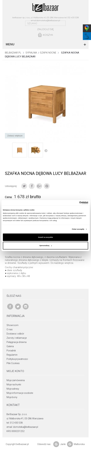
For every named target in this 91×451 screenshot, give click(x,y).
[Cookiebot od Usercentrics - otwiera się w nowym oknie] (74, 203)
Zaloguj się (45, 29)
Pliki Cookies (13, 363)
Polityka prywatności (17, 359)
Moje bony (12, 397)
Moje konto (15, 371)
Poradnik (11, 350)
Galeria (10, 346)
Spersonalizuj (45, 245)
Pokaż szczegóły (78, 229)
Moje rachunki (14, 384)
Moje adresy (13, 388)
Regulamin (12, 354)
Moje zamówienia (16, 380)
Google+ (39, 186)
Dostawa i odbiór (15, 333)
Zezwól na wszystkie (45, 237)
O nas (10, 329)
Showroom (12, 325)
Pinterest (47, 186)
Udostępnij (32, 186)
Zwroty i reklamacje (17, 338)
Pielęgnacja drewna (16, 342)
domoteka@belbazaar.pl (48, 20)
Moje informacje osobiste (20, 393)
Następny (46, 150)
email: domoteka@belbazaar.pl (22, 427)
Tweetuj (24, 186)
